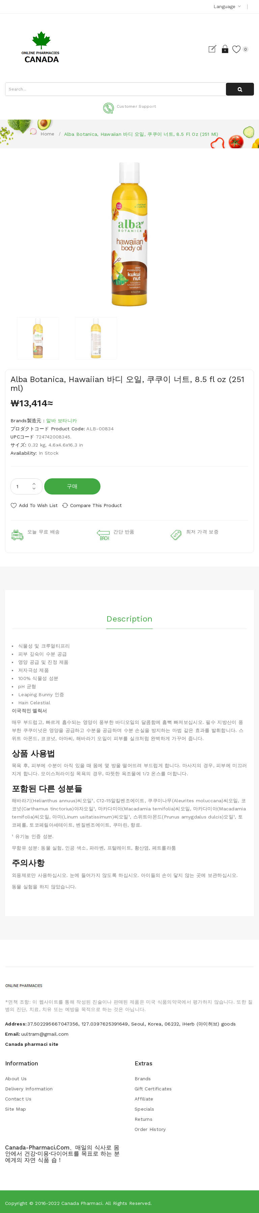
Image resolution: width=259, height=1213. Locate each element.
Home (47, 133)
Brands (143, 1076)
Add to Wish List (38, 505)
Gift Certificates (153, 1086)
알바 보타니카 (61, 420)
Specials (144, 1106)
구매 (72, 486)
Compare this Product (101, 505)
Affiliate (144, 1096)
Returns (143, 1116)
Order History (150, 1127)
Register (207, 49)
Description (129, 615)
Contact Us (18, 1096)
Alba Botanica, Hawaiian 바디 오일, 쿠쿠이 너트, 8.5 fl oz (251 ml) (141, 134)
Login (219, 49)
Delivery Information (29, 1086)
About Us (16, 1076)
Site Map (15, 1106)
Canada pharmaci (81, 1201)
